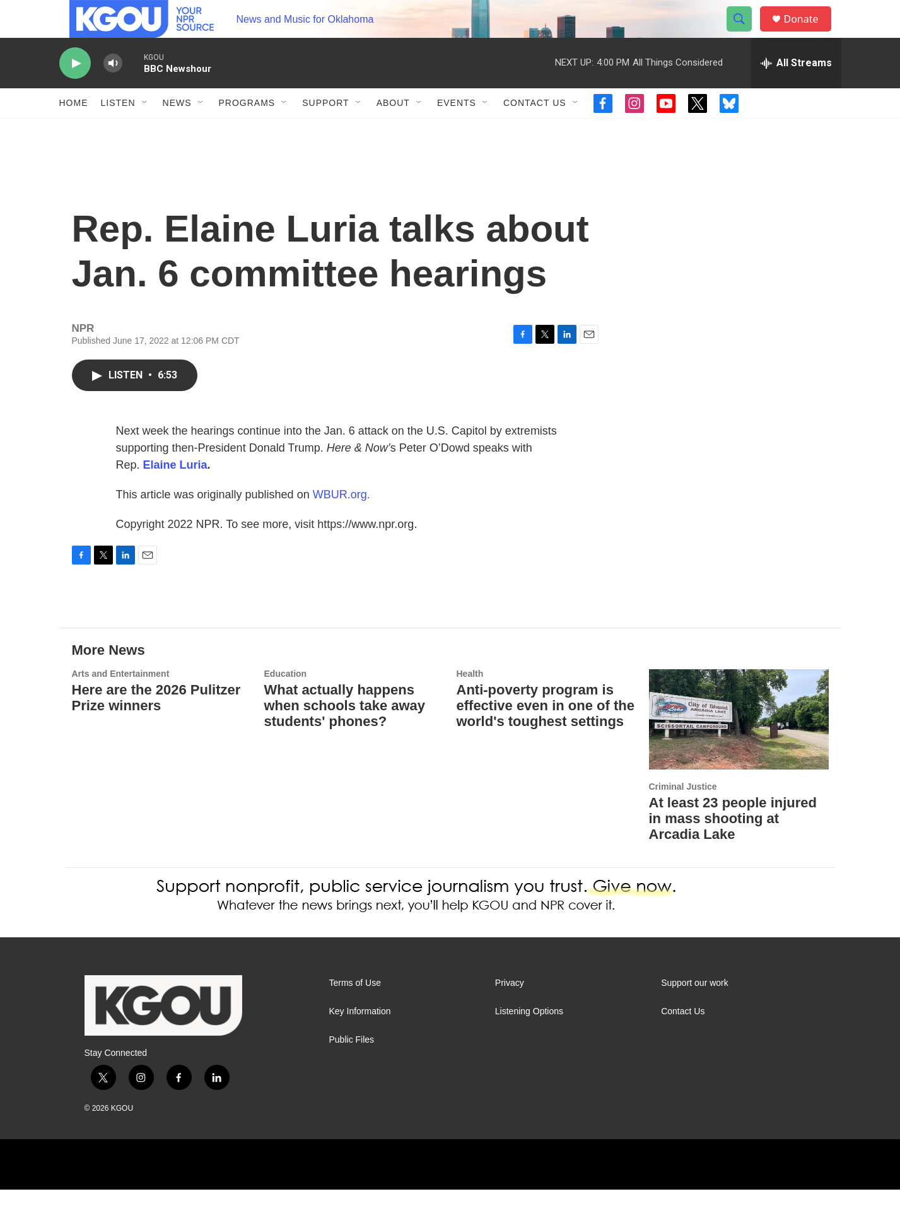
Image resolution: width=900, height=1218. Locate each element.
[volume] (113, 92)
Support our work (694, 1011)
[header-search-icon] (745, 33)
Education (285, 702)
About (393, 131)
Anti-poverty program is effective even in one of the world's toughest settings (545, 734)
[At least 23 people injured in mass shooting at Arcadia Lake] (739, 748)
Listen (118, 131)
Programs (247, 131)
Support (325, 131)
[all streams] (796, 91)
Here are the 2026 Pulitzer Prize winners (156, 726)
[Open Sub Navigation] (145, 131)
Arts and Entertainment (121, 702)
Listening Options (529, 1040)
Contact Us (534, 131)
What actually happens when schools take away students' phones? (345, 734)
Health (470, 702)
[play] (75, 92)
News (177, 131)
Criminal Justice (683, 815)
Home (73, 131)
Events (456, 131)
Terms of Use (355, 1011)
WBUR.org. (341, 523)
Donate (809, 33)
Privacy (509, 1011)
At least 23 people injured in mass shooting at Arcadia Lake (733, 846)
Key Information (360, 1040)
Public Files (352, 1068)
